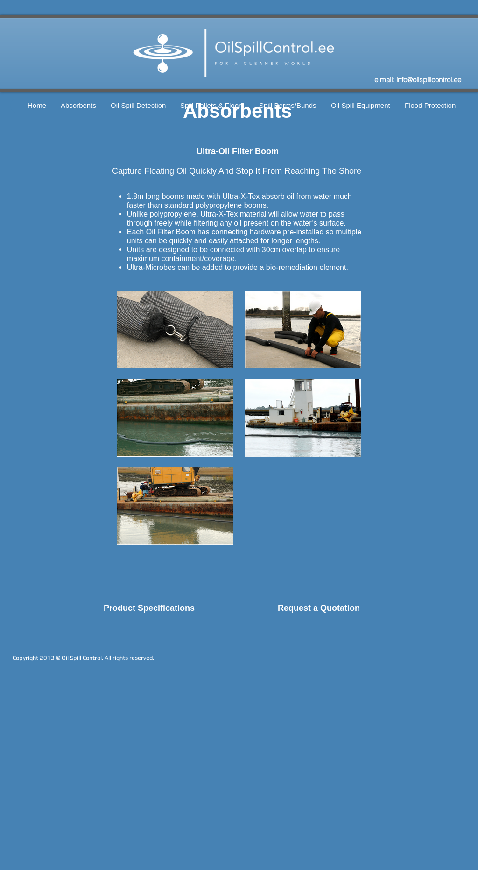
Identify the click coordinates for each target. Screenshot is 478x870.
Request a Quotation (319, 608)
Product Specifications (149, 608)
